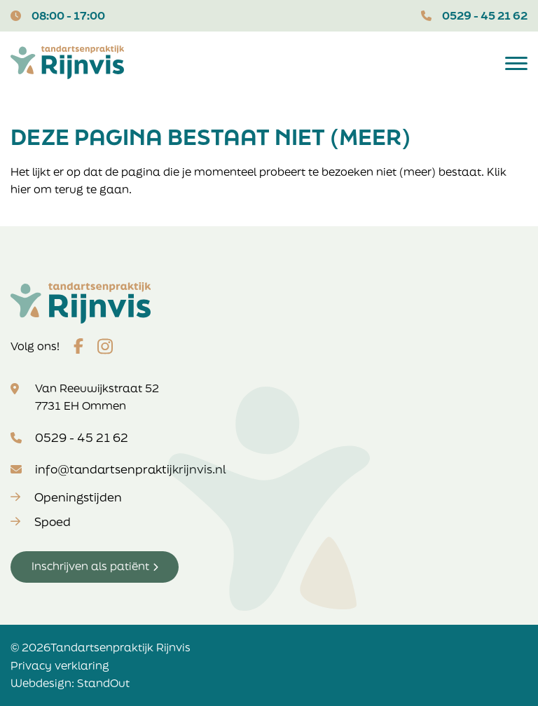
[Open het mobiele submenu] (516, 62)
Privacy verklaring (60, 665)
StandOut (103, 683)
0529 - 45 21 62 (484, 15)
